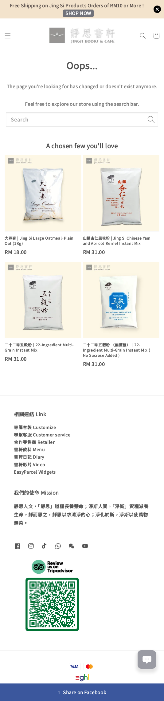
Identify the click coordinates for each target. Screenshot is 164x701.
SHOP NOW (78, 13)
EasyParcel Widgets (35, 472)
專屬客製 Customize (35, 427)
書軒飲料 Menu (29, 449)
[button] (7, 35)
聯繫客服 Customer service (42, 435)
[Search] (151, 119)
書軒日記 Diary (29, 457)
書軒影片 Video (29, 464)
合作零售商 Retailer (34, 442)
